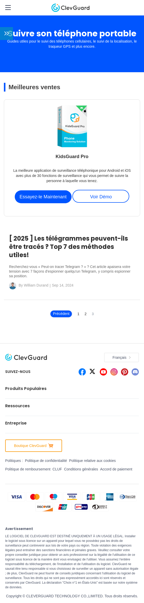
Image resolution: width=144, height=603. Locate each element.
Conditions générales (81, 469)
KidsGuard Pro (72, 156)
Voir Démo (101, 196)
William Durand (36, 285)
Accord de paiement (116, 469)
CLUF (57, 469)
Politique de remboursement (27, 469)
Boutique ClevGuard (33, 445)
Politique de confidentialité (46, 461)
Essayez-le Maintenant (43, 196)
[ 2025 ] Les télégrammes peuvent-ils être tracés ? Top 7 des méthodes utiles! (68, 246)
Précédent (61, 314)
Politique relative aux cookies (92, 461)
